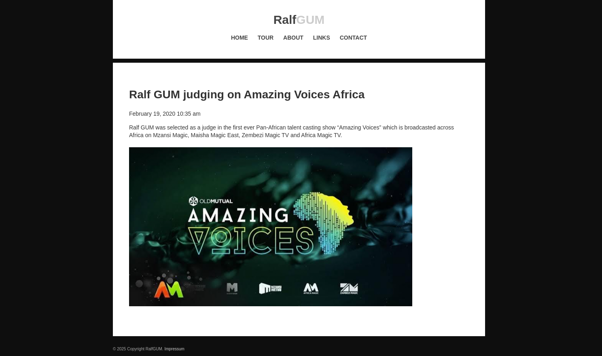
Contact (353, 37)
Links (321, 37)
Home (239, 37)
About (293, 37)
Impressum (174, 349)
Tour (265, 37)
